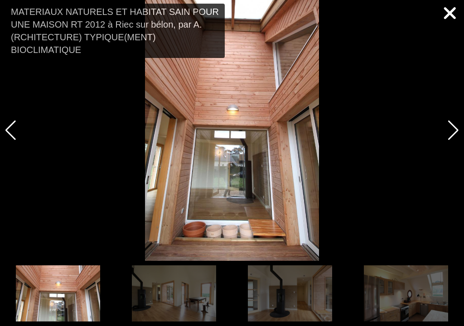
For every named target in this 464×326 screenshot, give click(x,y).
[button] (453, 130)
